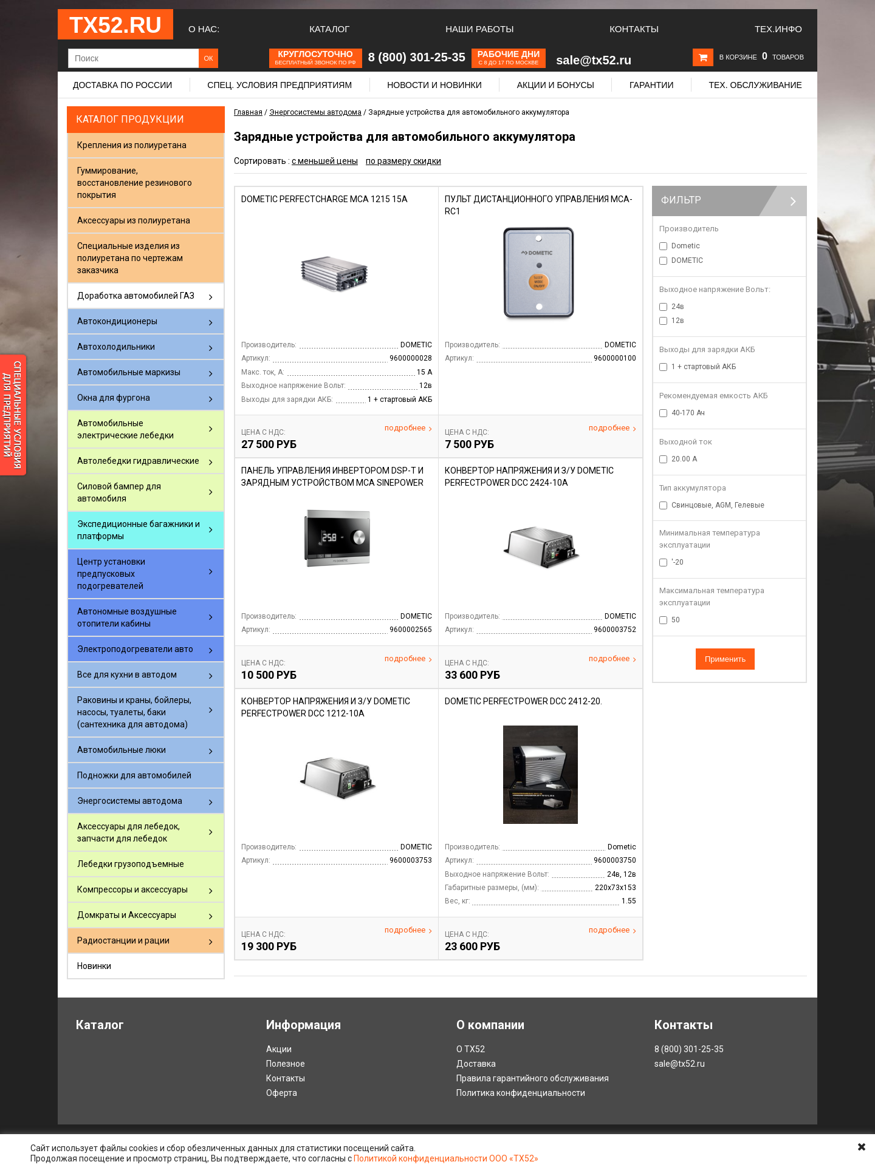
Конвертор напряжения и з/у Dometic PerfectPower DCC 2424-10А (529, 477)
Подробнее (408, 428)
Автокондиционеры (117, 321)
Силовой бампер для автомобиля (119, 492)
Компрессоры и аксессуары (132, 889)
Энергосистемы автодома (129, 801)
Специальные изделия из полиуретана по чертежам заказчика (130, 258)
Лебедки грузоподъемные (130, 864)
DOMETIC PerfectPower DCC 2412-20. (523, 701)
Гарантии (652, 85)
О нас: (203, 29)
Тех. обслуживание (755, 85)
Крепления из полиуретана (132, 145)
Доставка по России (122, 85)
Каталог (329, 29)
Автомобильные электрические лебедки (125, 429)
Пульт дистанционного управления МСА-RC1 (539, 205)
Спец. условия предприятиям (279, 85)
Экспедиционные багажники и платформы (138, 530)
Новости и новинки (434, 85)
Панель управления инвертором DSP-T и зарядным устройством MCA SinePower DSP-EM (332, 483)
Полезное (285, 1064)
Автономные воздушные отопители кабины (127, 617)
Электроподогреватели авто (135, 649)
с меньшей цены (325, 161)
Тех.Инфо (778, 29)
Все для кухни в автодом (127, 674)
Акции (279, 1049)
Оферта (281, 1093)
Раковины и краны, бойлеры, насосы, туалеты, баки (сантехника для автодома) (134, 712)
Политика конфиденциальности (520, 1093)
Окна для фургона (113, 398)
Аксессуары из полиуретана (133, 220)
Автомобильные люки (121, 750)
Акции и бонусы (555, 85)
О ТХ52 (470, 1049)
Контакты (634, 29)
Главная (248, 112)
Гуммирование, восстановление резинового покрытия (134, 183)
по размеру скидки (403, 161)
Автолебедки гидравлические (138, 461)
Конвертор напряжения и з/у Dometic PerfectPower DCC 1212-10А (325, 707)
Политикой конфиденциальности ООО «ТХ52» (446, 1158)
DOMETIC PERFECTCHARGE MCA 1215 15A (324, 199)
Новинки (94, 966)
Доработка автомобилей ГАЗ (135, 296)
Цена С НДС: (263, 432)
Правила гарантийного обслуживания (532, 1078)
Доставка (476, 1064)
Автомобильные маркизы (128, 372)
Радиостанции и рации (123, 940)
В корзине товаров (761, 57)
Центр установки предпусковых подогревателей (111, 574)
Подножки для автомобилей (134, 775)
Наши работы (479, 29)
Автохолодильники (116, 347)
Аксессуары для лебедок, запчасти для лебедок (128, 832)
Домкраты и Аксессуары (126, 915)
